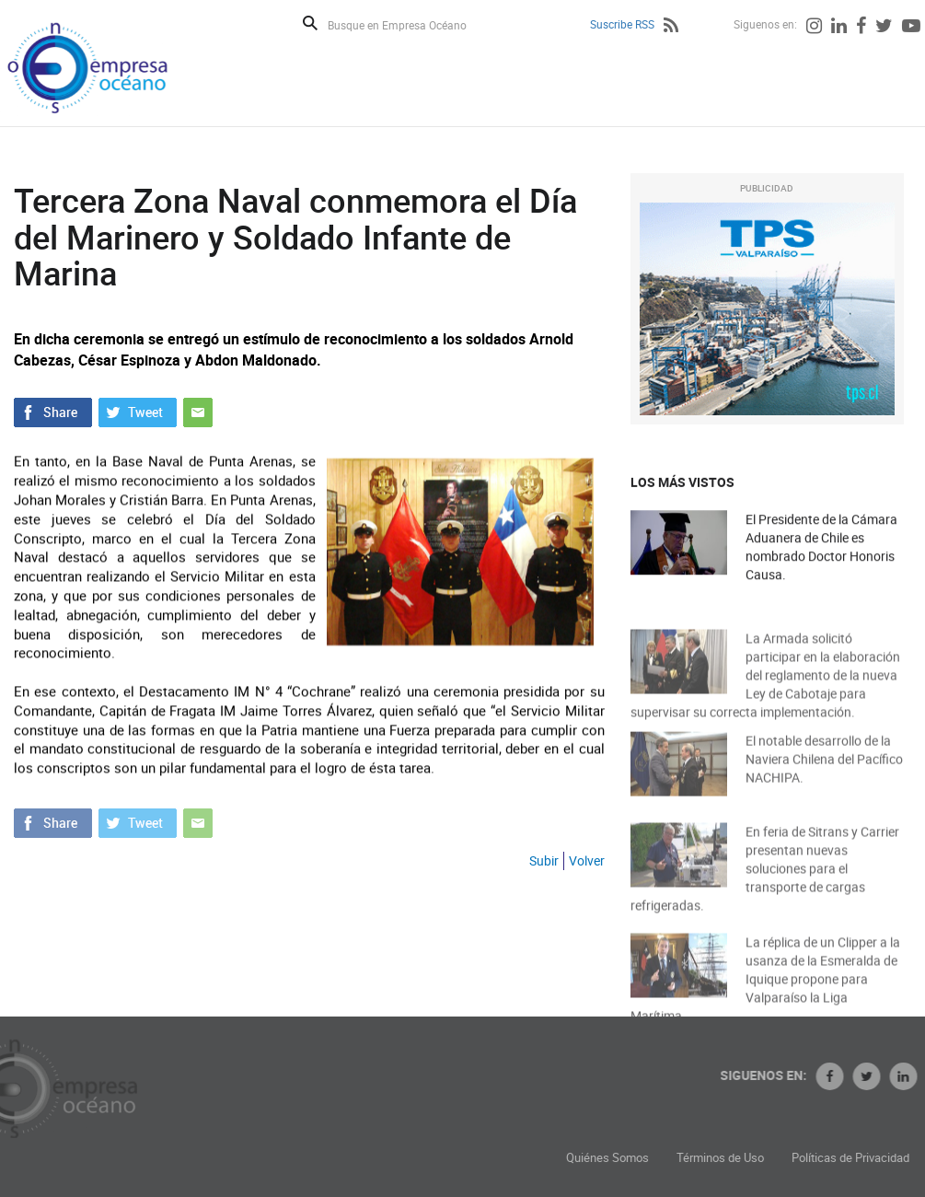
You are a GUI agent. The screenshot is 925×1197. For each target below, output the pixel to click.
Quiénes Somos (685, 1158)
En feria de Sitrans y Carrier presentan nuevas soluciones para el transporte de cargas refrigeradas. (764, 882)
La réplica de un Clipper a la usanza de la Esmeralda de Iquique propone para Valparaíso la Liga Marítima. (765, 993)
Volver (587, 860)
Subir (544, 860)
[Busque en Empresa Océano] (409, 24)
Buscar (310, 23)
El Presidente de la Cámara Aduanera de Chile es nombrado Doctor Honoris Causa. (821, 547)
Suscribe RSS (622, 24)
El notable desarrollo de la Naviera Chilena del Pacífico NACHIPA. (824, 768)
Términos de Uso (798, 1158)
